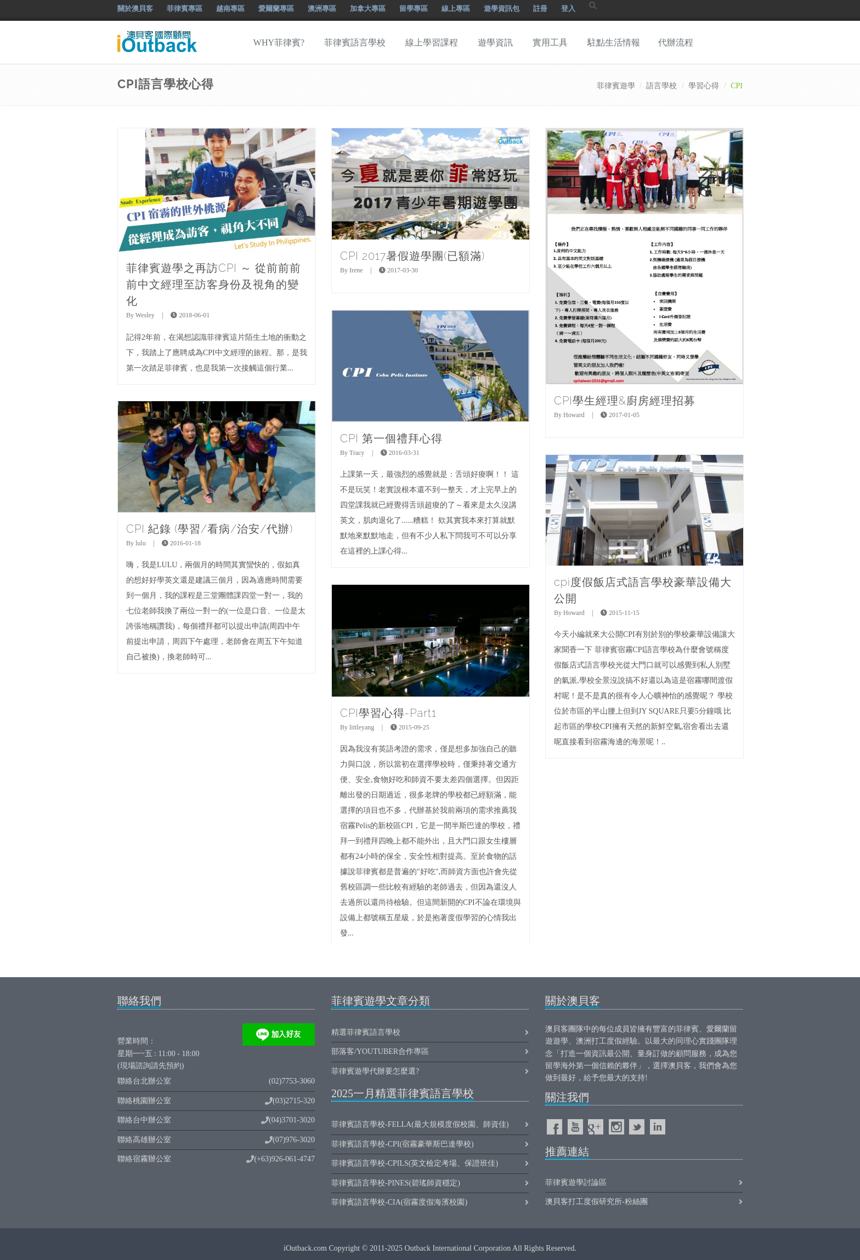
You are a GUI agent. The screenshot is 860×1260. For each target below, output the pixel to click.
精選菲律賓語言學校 (365, 1032)
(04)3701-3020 (292, 1120)
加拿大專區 (368, 8)
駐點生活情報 (613, 42)
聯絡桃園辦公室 (144, 1101)
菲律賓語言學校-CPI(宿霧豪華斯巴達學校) (402, 1144)
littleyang (361, 727)
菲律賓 (687, 1029)
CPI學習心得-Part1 (388, 713)
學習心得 (703, 86)
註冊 (540, 8)
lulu (140, 543)
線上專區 (456, 8)
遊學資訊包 (501, 8)
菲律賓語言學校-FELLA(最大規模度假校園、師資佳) (420, 1124)
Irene (356, 270)
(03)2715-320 (294, 1101)
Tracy (357, 453)
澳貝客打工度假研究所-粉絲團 (596, 1202)
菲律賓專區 (184, 8)
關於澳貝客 (135, 8)
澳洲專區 (322, 8)
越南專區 (230, 8)
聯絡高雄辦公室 (144, 1140)
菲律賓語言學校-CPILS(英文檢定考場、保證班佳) (414, 1163)
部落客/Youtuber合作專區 (380, 1051)
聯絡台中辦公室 (144, 1120)
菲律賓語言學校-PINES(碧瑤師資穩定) (395, 1183)
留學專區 (413, 8)
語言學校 (661, 86)
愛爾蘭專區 (276, 8)
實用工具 (550, 42)
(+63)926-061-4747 (284, 1159)
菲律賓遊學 (616, 86)
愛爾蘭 (717, 1029)
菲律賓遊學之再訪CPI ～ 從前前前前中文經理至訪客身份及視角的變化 (213, 284)
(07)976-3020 (294, 1140)
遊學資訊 (495, 42)
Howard (574, 415)
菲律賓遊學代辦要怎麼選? (375, 1071)
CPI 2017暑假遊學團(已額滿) (412, 256)
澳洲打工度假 (599, 1041)
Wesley (145, 315)
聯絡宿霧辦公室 (144, 1159)
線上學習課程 (431, 42)
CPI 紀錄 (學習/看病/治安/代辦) (209, 528)
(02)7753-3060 (292, 1081)
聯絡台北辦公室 (144, 1081)
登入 (568, 8)
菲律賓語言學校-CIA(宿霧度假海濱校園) (399, 1202)
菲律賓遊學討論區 (576, 1182)
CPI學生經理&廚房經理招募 (624, 400)
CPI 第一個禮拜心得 (391, 438)
